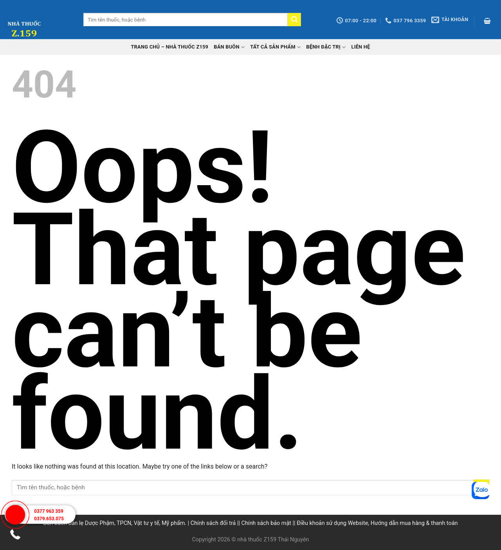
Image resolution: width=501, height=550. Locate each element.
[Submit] (294, 19)
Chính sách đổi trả (213, 523)
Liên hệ (360, 47)
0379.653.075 (49, 518)
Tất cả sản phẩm (275, 47)
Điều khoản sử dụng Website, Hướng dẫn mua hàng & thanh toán (377, 523)
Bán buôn (229, 47)
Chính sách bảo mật (266, 523)
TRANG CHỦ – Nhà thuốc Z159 (169, 47)
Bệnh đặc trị (326, 47)
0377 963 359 (48, 511)
